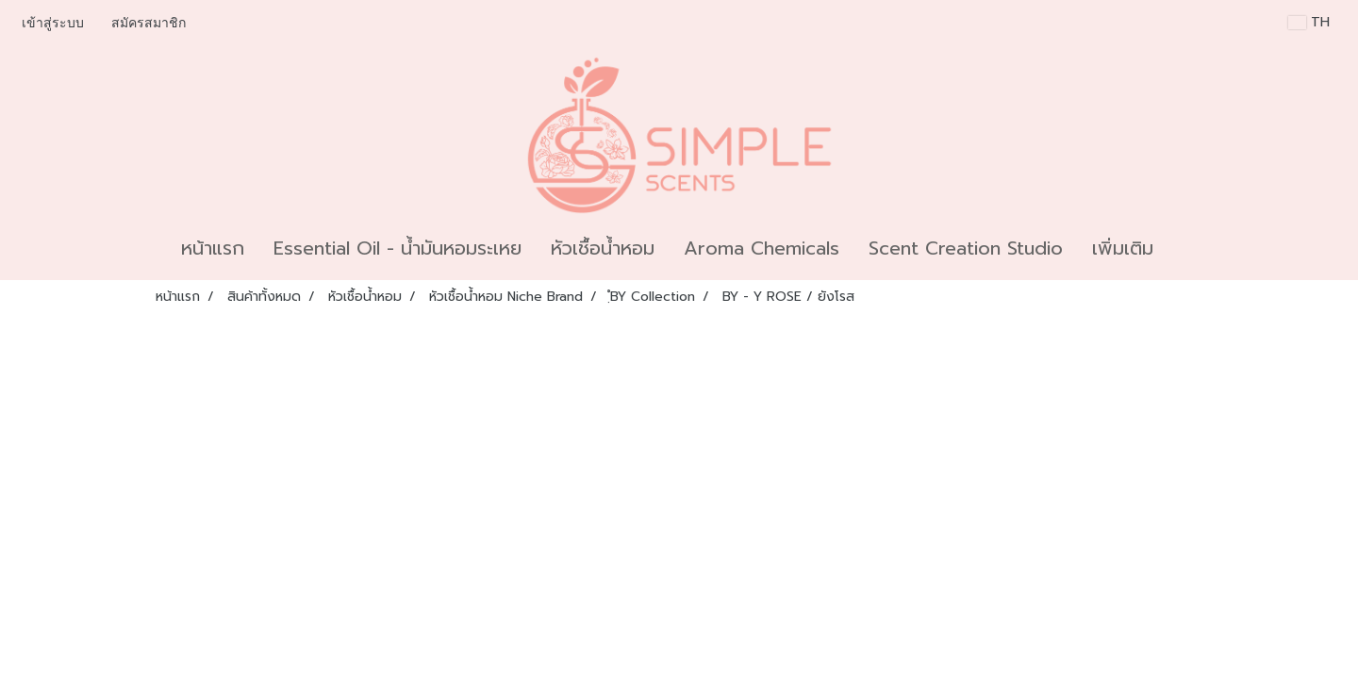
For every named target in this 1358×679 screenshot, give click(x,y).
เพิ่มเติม (1122, 248)
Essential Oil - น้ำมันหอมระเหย (397, 248)
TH (1309, 22)
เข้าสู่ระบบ (53, 23)
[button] (1184, 248)
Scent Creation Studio (966, 248)
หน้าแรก (212, 248)
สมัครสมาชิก (148, 23)
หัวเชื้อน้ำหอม (602, 248)
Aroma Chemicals (761, 248)
